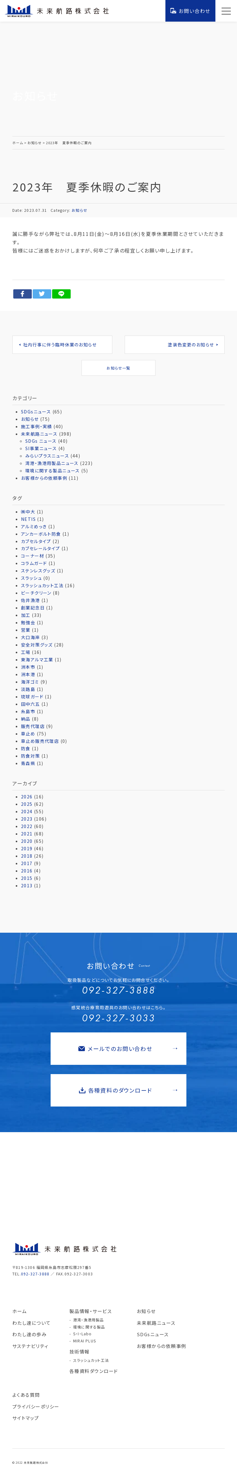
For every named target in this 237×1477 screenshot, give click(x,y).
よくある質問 (26, 1394)
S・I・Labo (82, 1333)
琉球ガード (32, 696)
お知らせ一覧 (118, 367)
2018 (27, 856)
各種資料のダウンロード (128, 1090)
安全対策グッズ (37, 645)
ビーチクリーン (36, 593)
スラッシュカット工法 (42, 585)
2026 (27, 796)
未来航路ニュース (39, 434)
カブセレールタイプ (40, 548)
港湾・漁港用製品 (88, 1319)
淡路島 (28, 689)
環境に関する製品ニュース (52, 470)
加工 (26, 615)
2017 (27, 863)
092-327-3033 (118, 1018)
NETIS (28, 519)
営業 (26, 630)
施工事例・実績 (36, 426)
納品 (26, 719)
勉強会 (28, 622)
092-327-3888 (118, 990)
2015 (27, 878)
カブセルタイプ (36, 541)
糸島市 (28, 711)
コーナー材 (32, 556)
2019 (27, 848)
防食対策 (30, 756)
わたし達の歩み (29, 1334)
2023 (27, 819)
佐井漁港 (30, 600)
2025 (27, 804)
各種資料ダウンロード (93, 1371)
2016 (27, 871)
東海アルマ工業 (37, 659)
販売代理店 (33, 726)
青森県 (28, 763)
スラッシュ (31, 578)
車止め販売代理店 (40, 741)
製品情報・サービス (90, 1311)
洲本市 (28, 667)
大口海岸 (30, 637)
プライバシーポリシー (36, 1406)
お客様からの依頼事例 (44, 478)
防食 (26, 748)
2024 (27, 811)
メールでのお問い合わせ (127, 1048)
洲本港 (28, 674)
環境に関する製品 (89, 1326)
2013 (27, 885)
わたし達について (31, 1323)
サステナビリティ (30, 1346)
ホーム (19, 1311)
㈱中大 (28, 511)
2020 (27, 841)
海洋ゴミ (30, 682)
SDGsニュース (36, 411)
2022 (27, 826)
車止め (28, 733)
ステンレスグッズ (38, 570)
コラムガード (34, 563)
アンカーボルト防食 (41, 534)
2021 (27, 834)
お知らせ (79, 210)
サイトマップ (25, 1418)
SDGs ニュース (41, 441)
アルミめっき (34, 526)
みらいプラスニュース (47, 456)
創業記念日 (33, 608)
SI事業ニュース (41, 448)
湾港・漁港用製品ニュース (52, 463)
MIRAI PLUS (84, 1340)
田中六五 (30, 704)
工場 (26, 652)
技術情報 (79, 1351)
